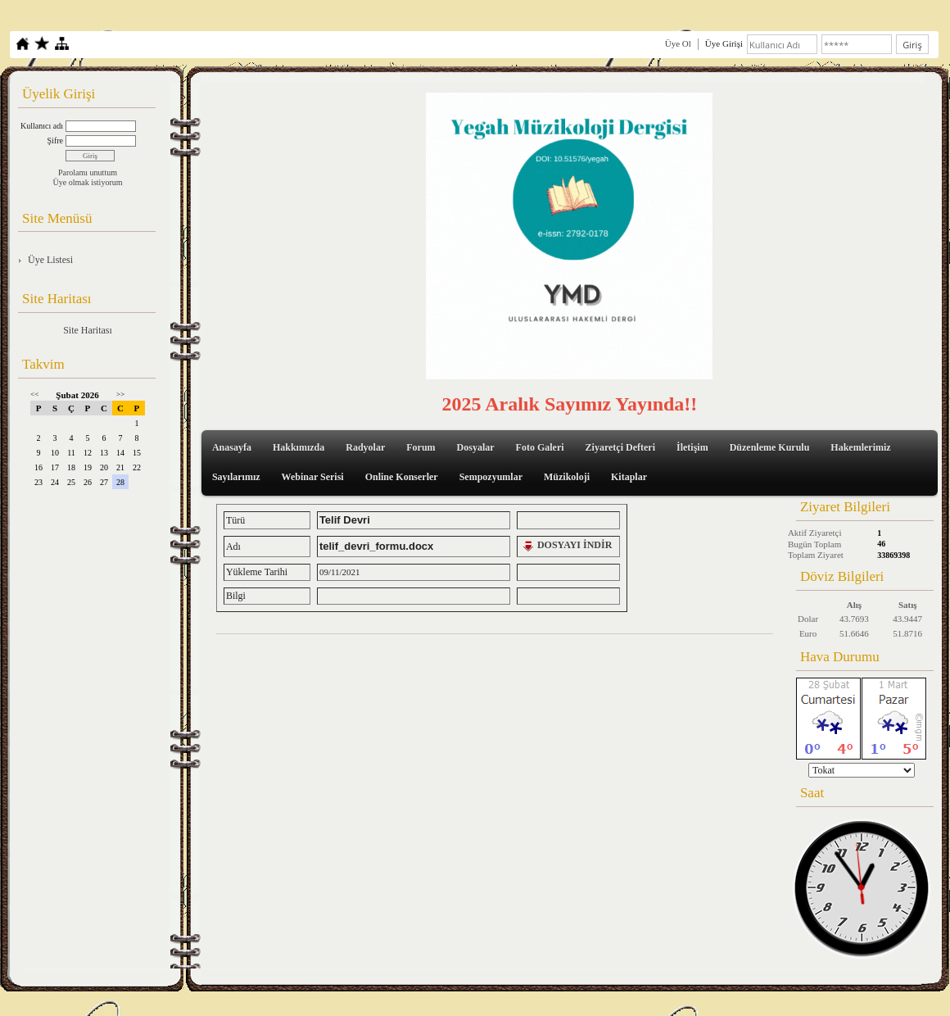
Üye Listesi (50, 259)
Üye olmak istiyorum (88, 182)
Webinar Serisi (313, 477)
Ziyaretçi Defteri (620, 447)
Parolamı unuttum (87, 172)
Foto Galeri (540, 447)
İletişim (692, 447)
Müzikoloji (567, 477)
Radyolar (365, 447)
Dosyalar (476, 447)
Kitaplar (629, 477)
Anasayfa (231, 447)
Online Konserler (401, 477)
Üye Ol (678, 43)
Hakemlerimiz (860, 447)
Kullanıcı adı (41, 125)
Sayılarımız (236, 477)
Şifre (55, 140)
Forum (420, 447)
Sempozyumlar (490, 477)
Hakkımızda (298, 447)
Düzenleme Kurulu (770, 447)
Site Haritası (87, 330)
